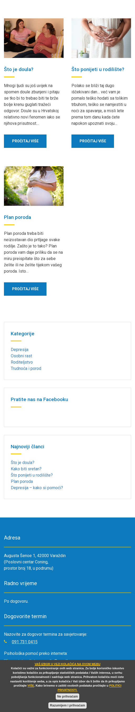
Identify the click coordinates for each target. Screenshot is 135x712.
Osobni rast (21, 355)
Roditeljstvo (22, 362)
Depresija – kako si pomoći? (37, 487)
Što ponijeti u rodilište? (97, 69)
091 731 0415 (25, 641)
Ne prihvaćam (67, 696)
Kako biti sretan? (26, 468)
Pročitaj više (25, 141)
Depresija (19, 349)
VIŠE (31, 685)
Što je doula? (18, 69)
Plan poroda (17, 217)
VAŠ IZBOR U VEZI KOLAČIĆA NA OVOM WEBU (67, 664)
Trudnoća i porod (26, 368)
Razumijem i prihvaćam (67, 705)
